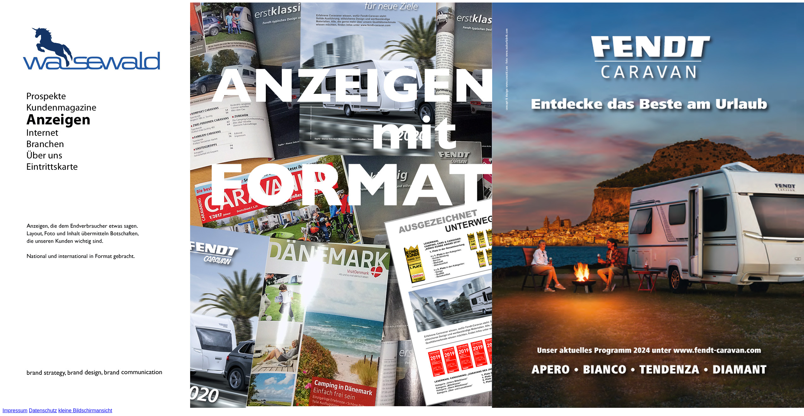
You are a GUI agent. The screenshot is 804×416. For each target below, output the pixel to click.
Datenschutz (43, 410)
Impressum (15, 410)
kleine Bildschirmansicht (85, 410)
